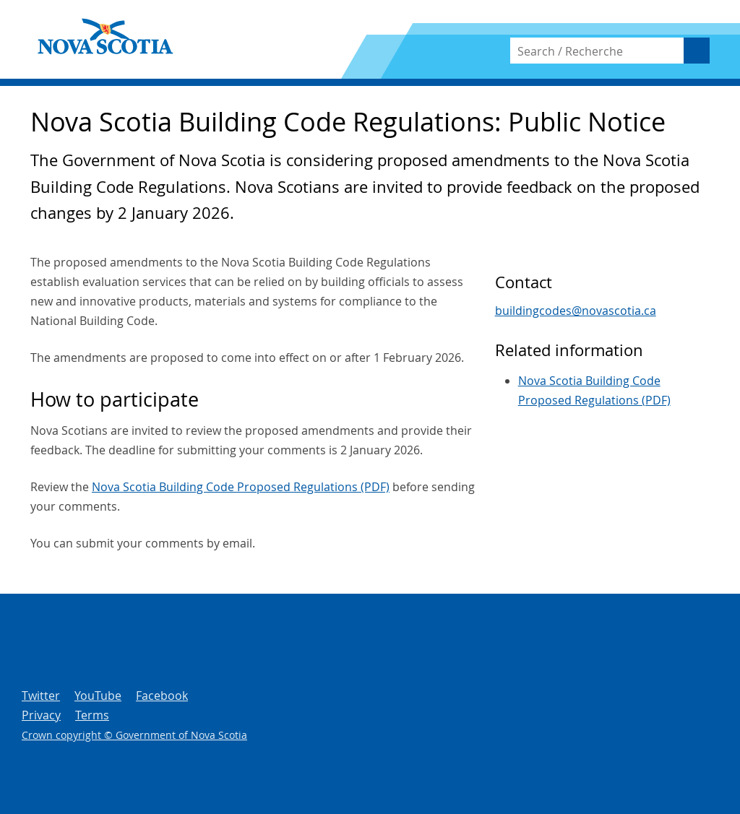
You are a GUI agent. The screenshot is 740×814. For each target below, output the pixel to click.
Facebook (162, 695)
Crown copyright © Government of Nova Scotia (134, 735)
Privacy (41, 715)
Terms (92, 715)
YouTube (97, 695)
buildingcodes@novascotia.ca (575, 311)
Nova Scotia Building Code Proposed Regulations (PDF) (241, 487)
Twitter (41, 695)
